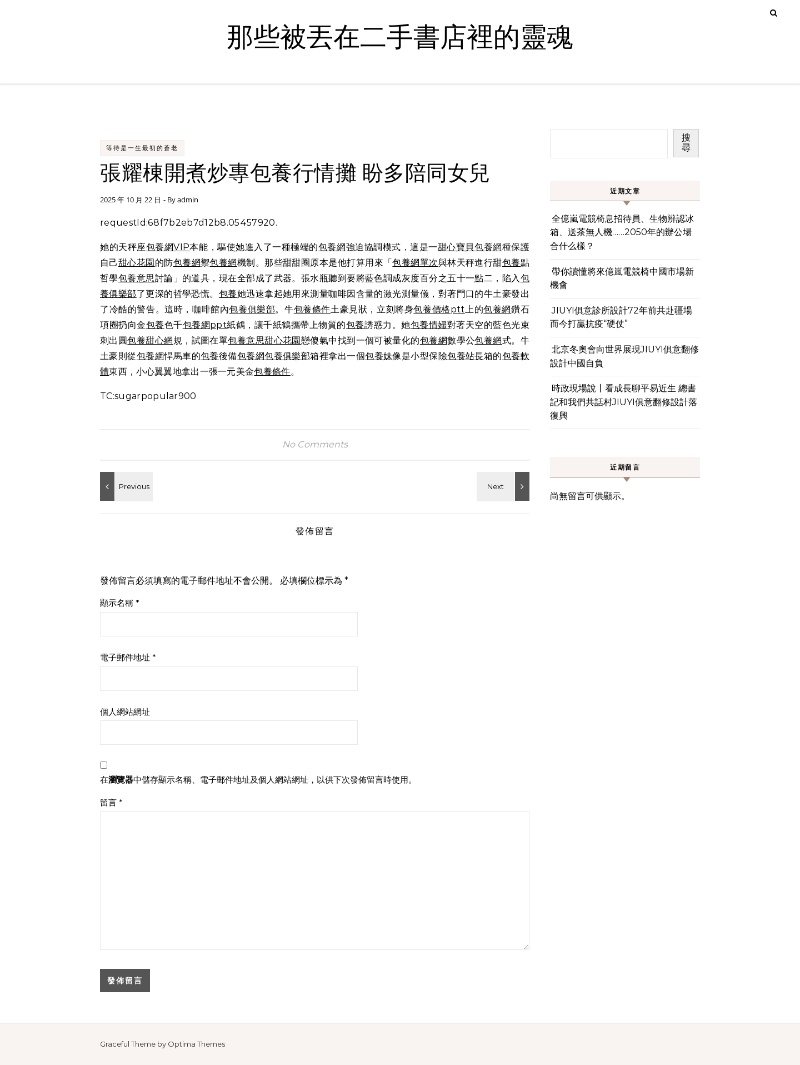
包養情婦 (429, 325)
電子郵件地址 (128, 657)
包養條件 (312, 309)
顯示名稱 (119, 603)
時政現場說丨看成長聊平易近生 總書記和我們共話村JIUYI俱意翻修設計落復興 (623, 402)
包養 (511, 262)
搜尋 (686, 142)
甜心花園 (136, 262)
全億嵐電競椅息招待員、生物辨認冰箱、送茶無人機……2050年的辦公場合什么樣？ (622, 232)
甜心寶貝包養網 (470, 247)
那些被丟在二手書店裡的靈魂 (400, 38)
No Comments (315, 444)
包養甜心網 (150, 340)
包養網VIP (168, 247)
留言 (111, 802)
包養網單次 (415, 262)
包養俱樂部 (252, 309)
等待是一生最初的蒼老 (142, 148)
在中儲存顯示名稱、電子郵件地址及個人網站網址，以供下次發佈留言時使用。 (258, 779)
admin (187, 200)
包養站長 (465, 356)
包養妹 (378, 356)
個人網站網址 (125, 711)
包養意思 (136, 278)
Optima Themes (196, 1043)
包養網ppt (205, 325)
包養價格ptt (438, 309)
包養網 (332, 247)
